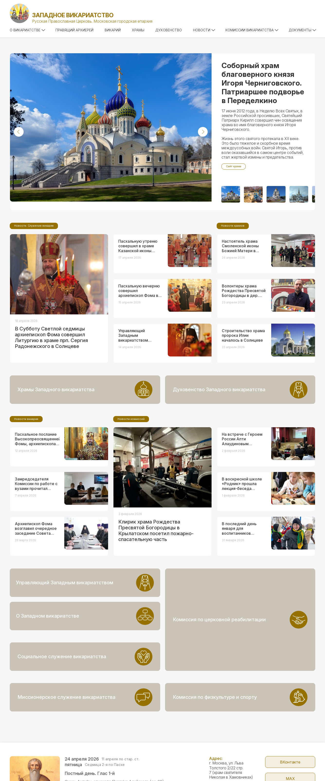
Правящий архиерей (74, 30)
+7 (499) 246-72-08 (227, 773)
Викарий (113, 30)
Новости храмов (232, 266)
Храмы (138, 30)
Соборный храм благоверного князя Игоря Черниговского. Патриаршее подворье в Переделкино (263, 83)
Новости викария (26, 459)
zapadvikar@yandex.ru (229, 758)
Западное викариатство (72, 15)
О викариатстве (27, 30)
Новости (204, 30)
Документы (302, 30)
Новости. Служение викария (34, 266)
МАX (290, 745)
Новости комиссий (131, 459)
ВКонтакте (290, 728)
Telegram (290, 761)
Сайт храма (233, 166)
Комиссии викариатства (252, 30)
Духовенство (168, 30)
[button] (19, 132)
